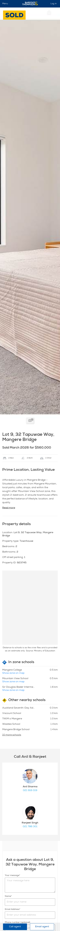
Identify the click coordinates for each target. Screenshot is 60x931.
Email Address (12, 909)
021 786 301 (30, 827)
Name (8, 896)
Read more (8, 508)
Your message (12, 875)
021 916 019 (30, 790)
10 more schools (11, 735)
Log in (54, 4)
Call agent (15, 927)
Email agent (42, 927)
